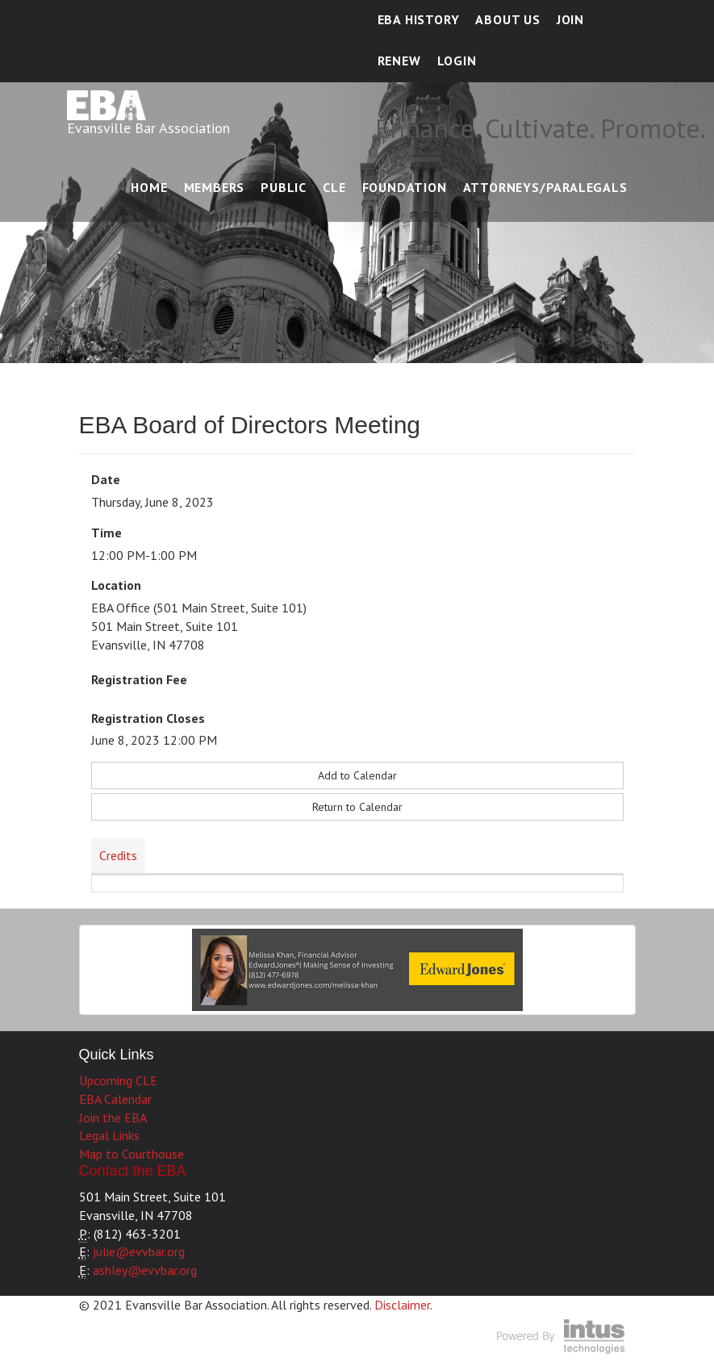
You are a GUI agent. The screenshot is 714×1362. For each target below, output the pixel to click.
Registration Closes (148, 718)
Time (106, 532)
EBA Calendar (115, 1099)
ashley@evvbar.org (145, 1270)
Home (149, 187)
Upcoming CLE (118, 1080)
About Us (507, 19)
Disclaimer (402, 1305)
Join (570, 19)
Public (284, 187)
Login (457, 60)
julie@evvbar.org (139, 1251)
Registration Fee (139, 679)
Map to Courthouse (131, 1154)
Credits (118, 855)
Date (105, 479)
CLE (334, 187)
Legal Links (109, 1135)
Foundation (404, 187)
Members (214, 187)
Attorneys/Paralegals (545, 187)
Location (116, 585)
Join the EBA (113, 1117)
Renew (399, 60)
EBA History (419, 19)
